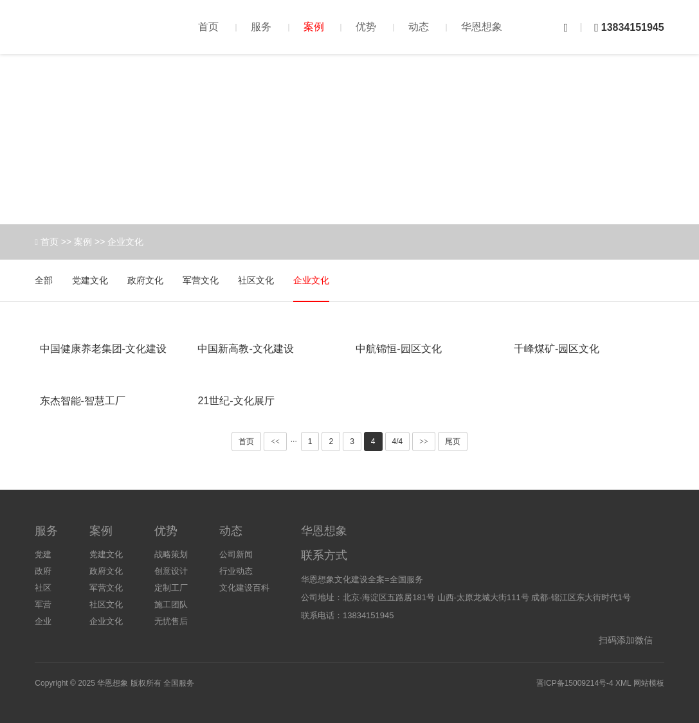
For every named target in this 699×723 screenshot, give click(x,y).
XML (623, 683)
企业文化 (125, 242)
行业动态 (236, 571)
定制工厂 (171, 588)
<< (275, 441)
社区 (43, 588)
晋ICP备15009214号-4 (574, 683)
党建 (43, 554)
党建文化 (90, 280)
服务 (261, 26)
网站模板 (648, 683)
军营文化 (201, 280)
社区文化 (256, 280)
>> (423, 441)
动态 (418, 26)
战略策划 (171, 554)
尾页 (452, 441)
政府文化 (145, 280)
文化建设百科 (244, 588)
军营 (43, 604)
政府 (43, 571)
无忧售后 (171, 621)
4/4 (397, 441)
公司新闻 (236, 554)
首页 (208, 26)
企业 (43, 621)
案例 (314, 26)
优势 (366, 26)
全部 (44, 280)
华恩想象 (481, 26)
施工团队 (171, 604)
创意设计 (171, 571)
